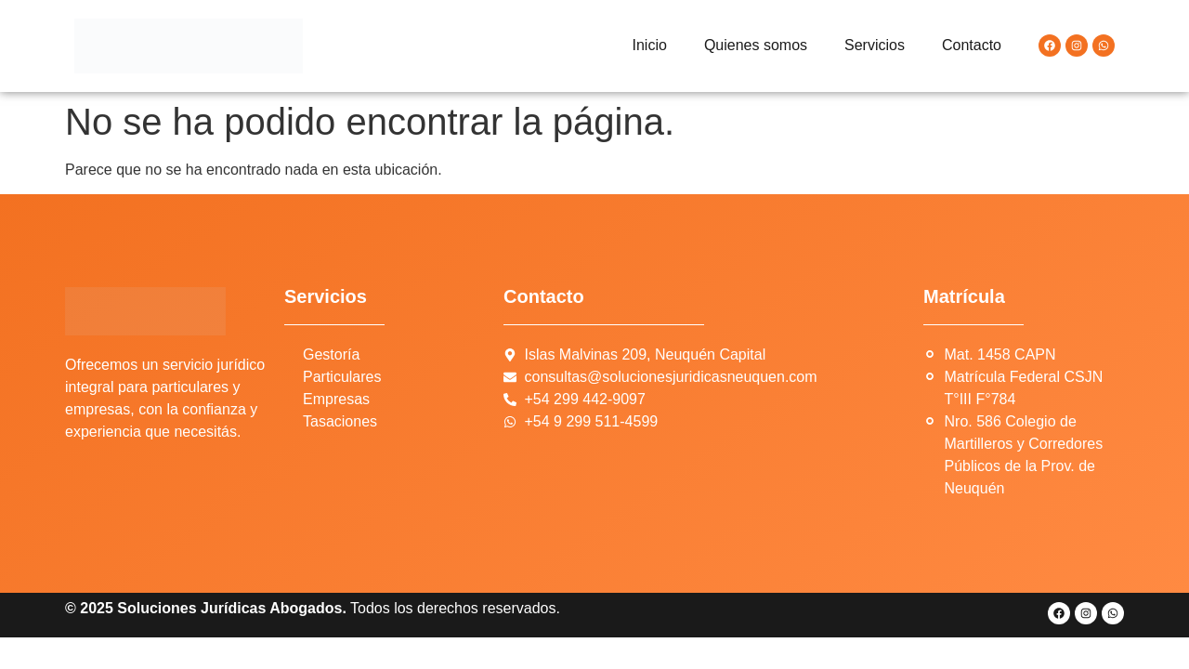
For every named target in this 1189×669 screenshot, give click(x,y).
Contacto (971, 45)
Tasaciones (340, 421)
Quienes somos (755, 45)
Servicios (874, 45)
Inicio (650, 45)
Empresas (336, 399)
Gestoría (331, 354)
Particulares (342, 377)
